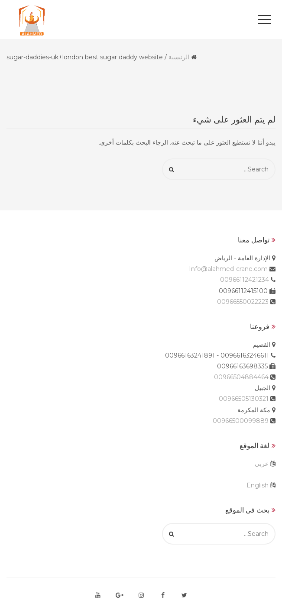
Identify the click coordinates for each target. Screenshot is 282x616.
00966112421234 (244, 280)
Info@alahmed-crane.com (228, 269)
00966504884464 (241, 377)
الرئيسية (179, 57)
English (257, 485)
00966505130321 (244, 399)
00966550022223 (243, 302)
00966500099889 (241, 421)
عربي (262, 464)
